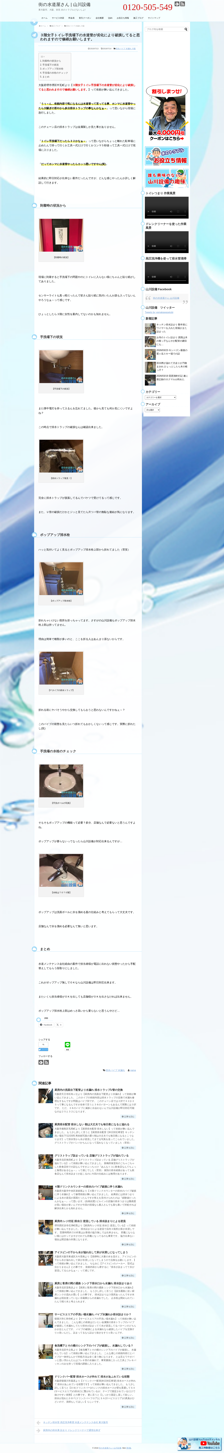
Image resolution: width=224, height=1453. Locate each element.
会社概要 (100, 18)
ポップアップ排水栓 (52, 68)
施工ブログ (138, 18)
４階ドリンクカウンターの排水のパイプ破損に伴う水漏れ (89, 1186)
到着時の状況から (51, 60)
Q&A (110, 18)
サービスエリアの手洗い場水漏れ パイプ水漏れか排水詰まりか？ (93, 1314)
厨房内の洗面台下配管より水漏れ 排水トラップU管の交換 (89, 1089)
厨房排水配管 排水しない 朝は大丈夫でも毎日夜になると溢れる (92, 1124)
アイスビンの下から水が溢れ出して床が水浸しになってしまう (91, 1252)
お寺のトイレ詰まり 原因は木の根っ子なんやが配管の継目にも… (172, 341)
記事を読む (129, 1116)
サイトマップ (154, 18)
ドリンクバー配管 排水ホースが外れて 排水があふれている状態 (92, 1376)
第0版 (128, 1448)
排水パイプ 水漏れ (115, 1070)
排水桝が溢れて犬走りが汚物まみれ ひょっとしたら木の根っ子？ (172, 366)
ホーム (44, 18)
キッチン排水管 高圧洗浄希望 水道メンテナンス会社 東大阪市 (72, 1422)
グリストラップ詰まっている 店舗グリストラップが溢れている (92, 1155)
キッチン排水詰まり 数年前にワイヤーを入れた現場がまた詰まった (172, 328)
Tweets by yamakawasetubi (159, 312)
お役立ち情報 (123, 18)
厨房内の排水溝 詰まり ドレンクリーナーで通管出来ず (68, 1430)
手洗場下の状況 (50, 64)
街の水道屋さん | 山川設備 (64, 4)
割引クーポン (85, 18)
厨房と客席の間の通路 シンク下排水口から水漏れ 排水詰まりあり (93, 1283)
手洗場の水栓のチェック (55, 72)
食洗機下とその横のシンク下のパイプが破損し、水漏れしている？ (94, 1345)
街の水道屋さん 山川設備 (166, 298)
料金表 (71, 18)
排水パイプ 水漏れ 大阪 (126, 49)
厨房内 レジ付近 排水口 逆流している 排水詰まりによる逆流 (90, 1221)
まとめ (45, 76)
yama (133, 1070)
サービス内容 (58, 18)
